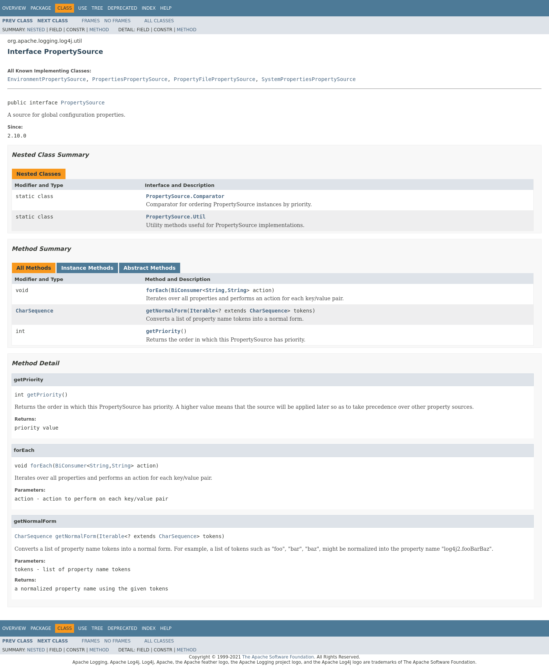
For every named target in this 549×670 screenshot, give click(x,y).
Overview (14, 8)
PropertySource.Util (175, 217)
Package (41, 8)
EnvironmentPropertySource (46, 79)
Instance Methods (87, 268)
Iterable (202, 311)
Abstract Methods (150, 268)
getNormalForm (166, 311)
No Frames (117, 20)
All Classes (159, 20)
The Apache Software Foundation (278, 657)
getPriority (163, 331)
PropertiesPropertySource (129, 79)
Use (82, 8)
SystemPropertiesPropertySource (309, 79)
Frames (91, 20)
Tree (97, 8)
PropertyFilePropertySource (214, 79)
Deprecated (122, 8)
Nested (36, 29)
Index (149, 8)
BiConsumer (186, 290)
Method (99, 29)
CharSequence (34, 311)
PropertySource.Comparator (185, 196)
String (214, 290)
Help (166, 8)
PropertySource (83, 103)
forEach (157, 290)
